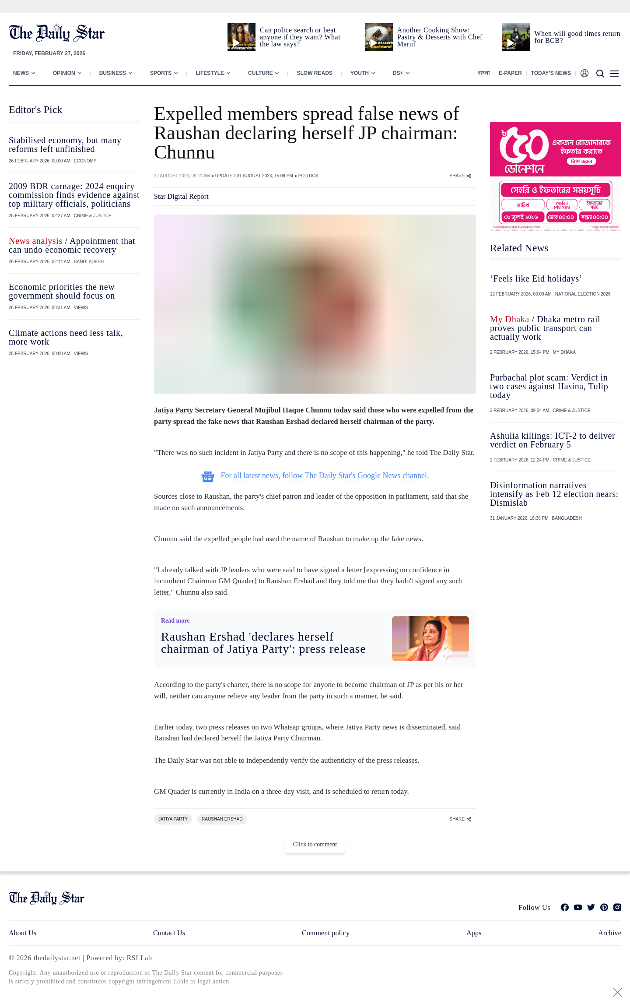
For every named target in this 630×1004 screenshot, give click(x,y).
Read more (175, 620)
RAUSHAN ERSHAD (222, 819)
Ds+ (398, 73)
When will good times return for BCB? (577, 37)
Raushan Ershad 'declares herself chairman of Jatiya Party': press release (263, 642)
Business (112, 73)
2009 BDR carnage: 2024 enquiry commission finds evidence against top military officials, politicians (74, 194)
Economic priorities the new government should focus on (62, 291)
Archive (609, 933)
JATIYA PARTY (173, 819)
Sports (161, 73)
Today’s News (551, 73)
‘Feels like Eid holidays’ (536, 278)
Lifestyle (210, 73)
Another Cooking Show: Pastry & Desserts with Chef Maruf (440, 37)
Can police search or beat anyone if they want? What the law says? (300, 37)
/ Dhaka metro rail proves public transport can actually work (545, 328)
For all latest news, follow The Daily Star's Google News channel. (315, 475)
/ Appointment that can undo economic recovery (72, 245)
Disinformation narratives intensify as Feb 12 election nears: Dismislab (554, 493)
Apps (473, 933)
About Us (22, 933)
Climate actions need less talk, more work (66, 337)
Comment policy (326, 933)
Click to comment (315, 844)
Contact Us (169, 933)
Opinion (64, 73)
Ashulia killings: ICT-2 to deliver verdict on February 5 (552, 440)
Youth (359, 73)
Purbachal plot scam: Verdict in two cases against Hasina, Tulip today (549, 386)
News (21, 73)
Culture (260, 73)
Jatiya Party (173, 410)
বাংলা (484, 73)
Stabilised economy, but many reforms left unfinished (65, 144)
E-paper (510, 73)
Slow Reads (314, 73)
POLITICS (308, 175)
